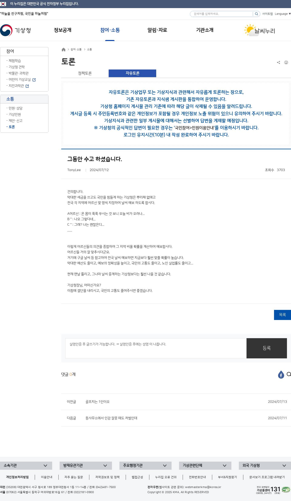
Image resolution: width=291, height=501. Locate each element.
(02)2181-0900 (84, 492)
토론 (12, 127)
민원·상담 (15, 108)
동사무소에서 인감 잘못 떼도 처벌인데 (186, 418)
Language (281, 14)
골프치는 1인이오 (186, 402)
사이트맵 (267, 14)
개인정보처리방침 (17, 477)
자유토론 (132, 73)
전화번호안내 (197, 477)
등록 (267, 348)
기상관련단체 (192, 466)
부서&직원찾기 (227, 477)
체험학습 (15, 61)
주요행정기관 (132, 466)
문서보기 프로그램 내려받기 (267, 477)
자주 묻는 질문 (73, 477)
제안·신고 (15, 121)
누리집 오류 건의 (166, 477)
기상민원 (15, 114)
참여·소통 (76, 49)
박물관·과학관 (18, 73)
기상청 (15, 30)
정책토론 (85, 73)
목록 (282, 315)
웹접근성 (137, 477)
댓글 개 (68, 374)
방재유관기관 (73, 466)
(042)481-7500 (106, 487)
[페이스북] (281, 374)
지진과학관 (16, 86)
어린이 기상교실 (20, 79)
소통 (89, 49)
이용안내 (46, 477)
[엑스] (288, 374)
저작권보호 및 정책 (107, 477)
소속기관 (10, 466)
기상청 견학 (17, 67)
